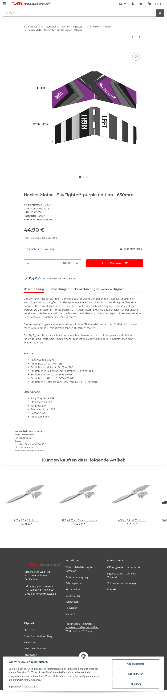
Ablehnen (136, 684)
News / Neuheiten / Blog (38, 636)
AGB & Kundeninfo (35, 648)
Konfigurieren (135, 673)
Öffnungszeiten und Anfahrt (123, 567)
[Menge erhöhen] (77, 263)
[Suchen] (160, 13)
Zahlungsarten (74, 583)
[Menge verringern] (28, 263)
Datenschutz (31, 686)
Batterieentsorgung (77, 577)
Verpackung (72, 601)
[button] (133, 3)
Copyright (71, 608)
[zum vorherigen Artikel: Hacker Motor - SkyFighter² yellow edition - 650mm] (132, 37)
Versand (52, 237)
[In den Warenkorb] (26, 48)
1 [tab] (80, 177)
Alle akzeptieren (135, 663)
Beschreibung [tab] (34, 289)
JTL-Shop (149, 693)
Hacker (41, 215)
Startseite (29, 630)
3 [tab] (87, 177)
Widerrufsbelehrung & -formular (79, 569)
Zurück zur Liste (34, 26)
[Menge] (46, 263)
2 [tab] (84, 177)
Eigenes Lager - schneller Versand (121, 575)
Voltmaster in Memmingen (122, 583)
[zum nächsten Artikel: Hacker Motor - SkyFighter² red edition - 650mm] (139, 37)
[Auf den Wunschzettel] (136, 57)
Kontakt (111, 589)
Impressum (15, 686)
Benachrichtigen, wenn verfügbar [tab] (99, 289)
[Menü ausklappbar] (4, 2)
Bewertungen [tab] (60, 289)
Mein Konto (30, 642)
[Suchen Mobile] (79, 13)
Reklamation (73, 589)
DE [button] (121, 4)
